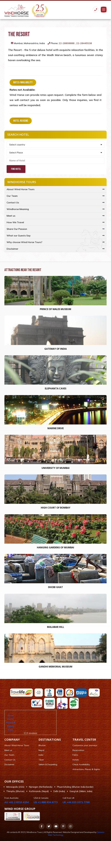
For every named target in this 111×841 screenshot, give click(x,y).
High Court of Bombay (55, 507)
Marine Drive (55, 428)
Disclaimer (12, 248)
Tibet (41, 759)
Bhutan (42, 745)
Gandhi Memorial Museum (55, 666)
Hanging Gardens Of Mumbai (55, 547)
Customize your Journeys (84, 745)
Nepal (41, 750)
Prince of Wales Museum (55, 309)
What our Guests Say (19, 235)
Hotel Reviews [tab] (20, 121)
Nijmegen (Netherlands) (40, 786)
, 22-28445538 (83, 43)
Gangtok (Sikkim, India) (81, 791)
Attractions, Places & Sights (86, 769)
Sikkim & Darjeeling (48, 764)
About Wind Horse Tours (20, 189)
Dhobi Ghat (55, 587)
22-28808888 (66, 43)
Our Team (12, 195)
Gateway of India (55, 348)
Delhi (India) (59, 791)
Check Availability (81, 764)
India (41, 755)
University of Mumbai (56, 468)
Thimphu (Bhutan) (15, 791)
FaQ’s (75, 755)
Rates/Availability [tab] (22, 82)
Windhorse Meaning (18, 209)
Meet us (11, 215)
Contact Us (13, 202)
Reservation (78, 750)
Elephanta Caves (55, 388)
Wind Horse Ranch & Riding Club (10, 722)
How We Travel (15, 222)
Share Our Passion (17, 228)
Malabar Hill (55, 627)
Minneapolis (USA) (15, 786)
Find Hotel (16, 169)
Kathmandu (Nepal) (39, 791)
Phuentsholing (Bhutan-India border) (75, 786)
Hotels (75, 759)
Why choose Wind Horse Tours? (24, 242)
